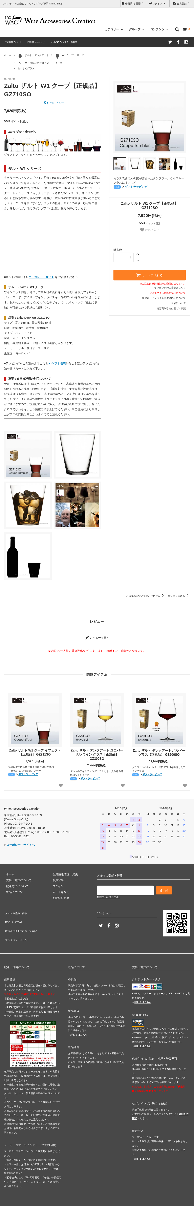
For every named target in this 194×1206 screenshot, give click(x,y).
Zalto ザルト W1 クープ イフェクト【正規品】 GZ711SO (35, 750)
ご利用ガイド (13, 42)
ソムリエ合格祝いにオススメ (33, 63)
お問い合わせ (36, 42)
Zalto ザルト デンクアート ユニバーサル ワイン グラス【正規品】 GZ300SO (97, 753)
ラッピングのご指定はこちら (170, 287)
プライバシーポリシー (18, 927)
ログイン (157, 3)
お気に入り (149, 230)
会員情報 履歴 (132, 3)
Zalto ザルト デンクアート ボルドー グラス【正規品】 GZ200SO (159, 751)
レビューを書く (97, 636)
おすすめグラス (26, 68)
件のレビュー (54, 102)
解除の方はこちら (108, 893)
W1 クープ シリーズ (69, 56)
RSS (7, 915)
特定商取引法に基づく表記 (171, 308)
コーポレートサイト (41, 277)
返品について (178, 303)
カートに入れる (149, 275)
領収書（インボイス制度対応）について (164, 298)
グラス (58, 63)
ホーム (7, 55)
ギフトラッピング (136, 186)
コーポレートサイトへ (20, 843)
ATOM (16, 915)
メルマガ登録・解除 (63, 42)
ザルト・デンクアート (33, 56)
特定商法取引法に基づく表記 (22, 922)
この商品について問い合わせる (145, 595)
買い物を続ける (179, 595)
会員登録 (182, 3)
